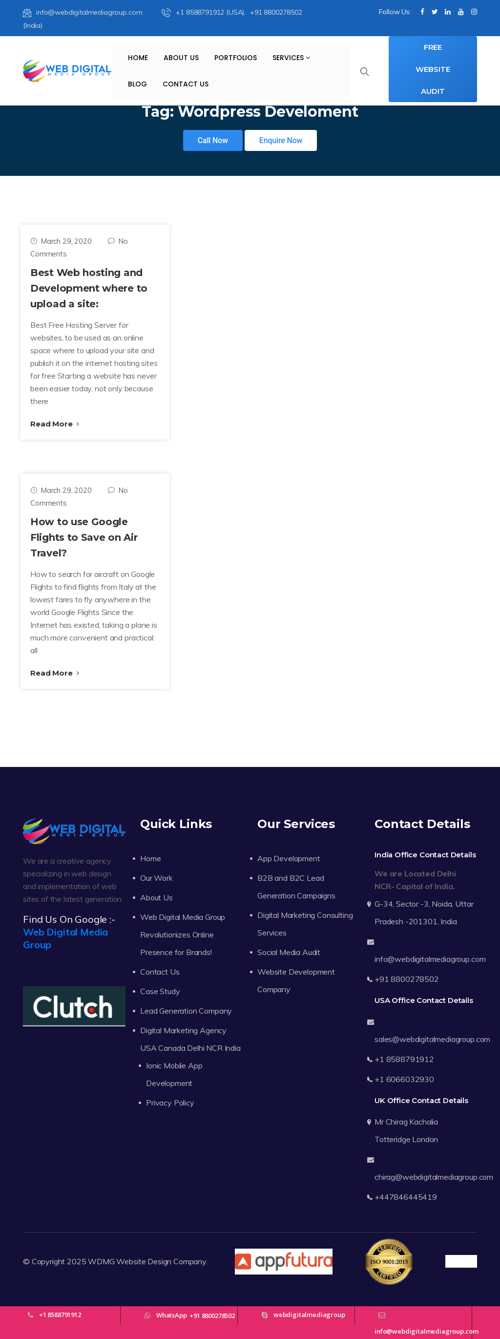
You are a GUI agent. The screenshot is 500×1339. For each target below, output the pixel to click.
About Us (181, 58)
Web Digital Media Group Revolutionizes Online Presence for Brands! (182, 934)
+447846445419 (406, 1197)
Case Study (160, 991)
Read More (54, 423)
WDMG (101, 1261)
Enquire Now (281, 140)
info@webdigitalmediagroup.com (82, 12)
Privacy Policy (170, 1102)
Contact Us (185, 84)
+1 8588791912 (404, 1059)
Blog (137, 84)
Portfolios (235, 58)
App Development (288, 858)
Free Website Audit (433, 69)
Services (291, 58)
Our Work (156, 878)
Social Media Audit (288, 952)
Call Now (213, 140)
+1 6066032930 (404, 1079)
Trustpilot (461, 1261)
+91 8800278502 (407, 979)
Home (138, 58)
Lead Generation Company (186, 1011)
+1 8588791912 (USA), (205, 12)
